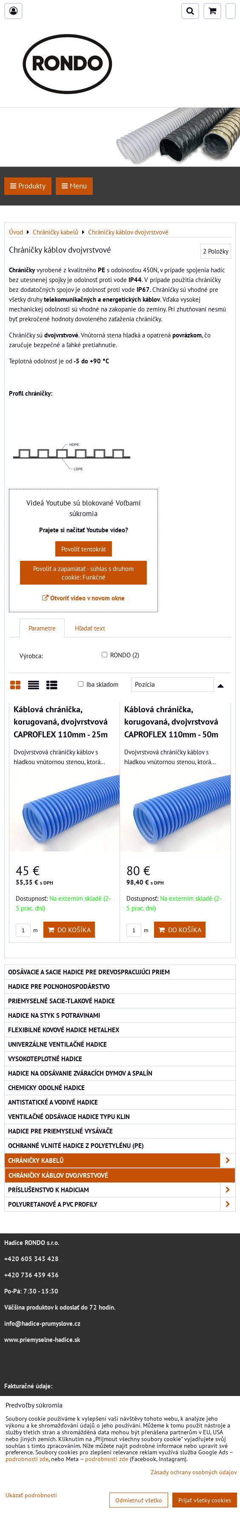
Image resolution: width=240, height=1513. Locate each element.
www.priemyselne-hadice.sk (42, 1339)
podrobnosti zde (27, 1459)
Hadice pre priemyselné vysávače (60, 1131)
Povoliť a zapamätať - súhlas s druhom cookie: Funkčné (83, 572)
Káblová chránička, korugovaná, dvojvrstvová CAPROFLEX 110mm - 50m (171, 721)
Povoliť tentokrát (83, 549)
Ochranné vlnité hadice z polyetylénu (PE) (76, 1145)
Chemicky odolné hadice (46, 1087)
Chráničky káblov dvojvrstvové (58, 1175)
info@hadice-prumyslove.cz (42, 1323)
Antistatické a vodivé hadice (53, 1102)
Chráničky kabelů (121, 1160)
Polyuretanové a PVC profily (121, 1204)
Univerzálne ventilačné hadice (57, 1044)
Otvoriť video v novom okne (83, 598)
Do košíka (69, 929)
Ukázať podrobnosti (31, 1495)
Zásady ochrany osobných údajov (194, 1472)
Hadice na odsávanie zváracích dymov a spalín (80, 1073)
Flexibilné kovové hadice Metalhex (64, 1029)
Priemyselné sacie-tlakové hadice (61, 1000)
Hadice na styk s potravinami (54, 1015)
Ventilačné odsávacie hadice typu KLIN (69, 1116)
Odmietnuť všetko (138, 1500)
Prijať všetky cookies (204, 1500)
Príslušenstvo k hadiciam (121, 1190)
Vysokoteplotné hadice (45, 1058)
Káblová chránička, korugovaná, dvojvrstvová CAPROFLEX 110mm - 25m (61, 721)
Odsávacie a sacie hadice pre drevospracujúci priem (89, 972)
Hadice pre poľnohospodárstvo (59, 986)
